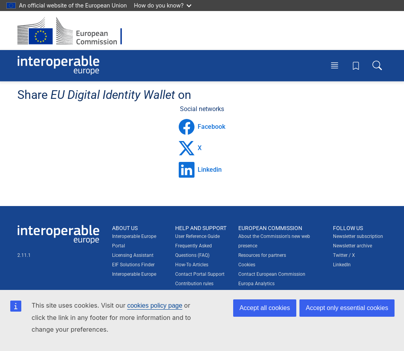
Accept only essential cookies (347, 308)
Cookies (246, 264)
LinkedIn (342, 264)
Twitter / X (344, 255)
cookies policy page (154, 305)
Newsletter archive (352, 246)
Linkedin (200, 170)
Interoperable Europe (134, 274)
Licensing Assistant (132, 255)
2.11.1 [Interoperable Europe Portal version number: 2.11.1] (24, 255)
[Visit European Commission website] (73, 30)
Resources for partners (262, 255)
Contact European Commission (271, 274)
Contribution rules (194, 283)
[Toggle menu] (334, 65)
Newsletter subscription (358, 236)
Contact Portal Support (199, 274)
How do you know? (163, 5)
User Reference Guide (197, 236)
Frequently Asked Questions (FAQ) (193, 250)
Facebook (202, 127)
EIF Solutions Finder (133, 264)
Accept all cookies (264, 308)
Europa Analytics (256, 283)
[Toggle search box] (377, 65)
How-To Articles (191, 264)
